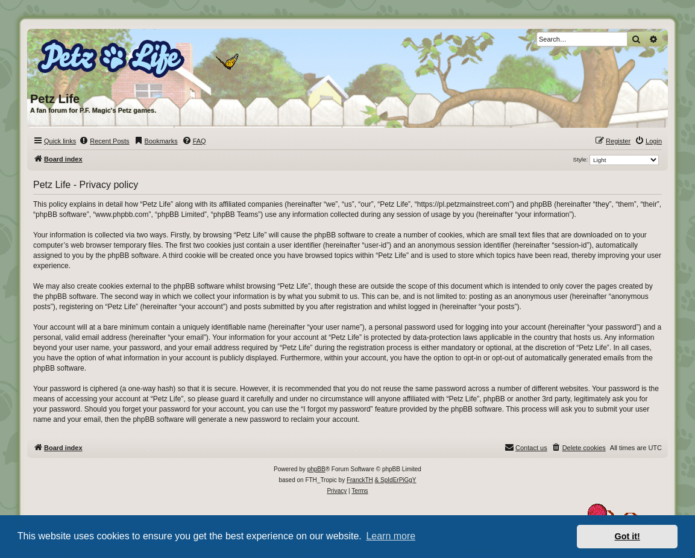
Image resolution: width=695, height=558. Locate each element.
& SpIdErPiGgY (396, 480)
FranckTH (360, 480)
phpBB (316, 469)
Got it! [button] (627, 536)
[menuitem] (104, 141)
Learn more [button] (390, 536)
